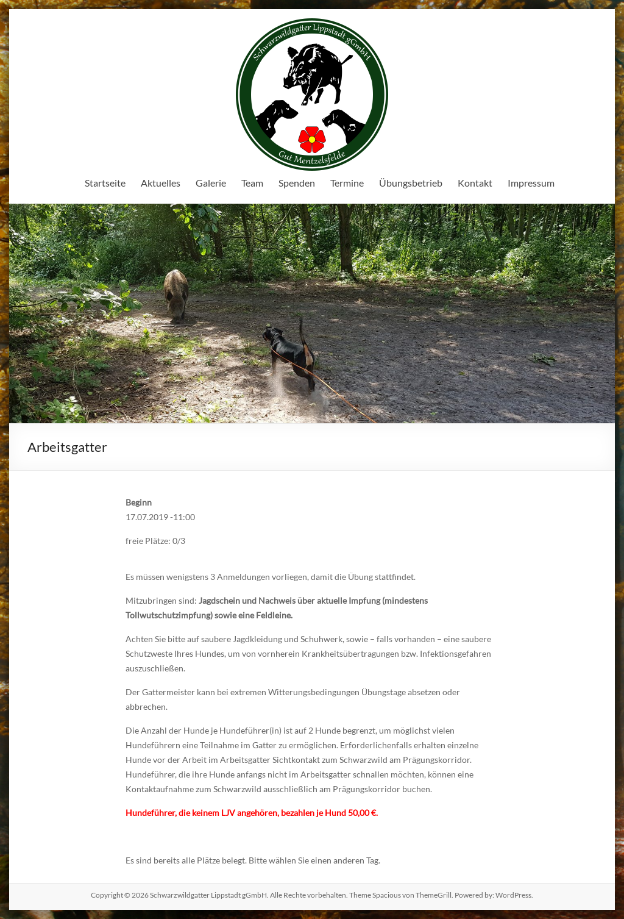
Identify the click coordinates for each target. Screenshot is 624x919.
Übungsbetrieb (410, 182)
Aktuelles (160, 182)
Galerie (211, 182)
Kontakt (475, 182)
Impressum (531, 182)
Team (252, 182)
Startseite (105, 182)
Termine (347, 182)
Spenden (296, 182)
